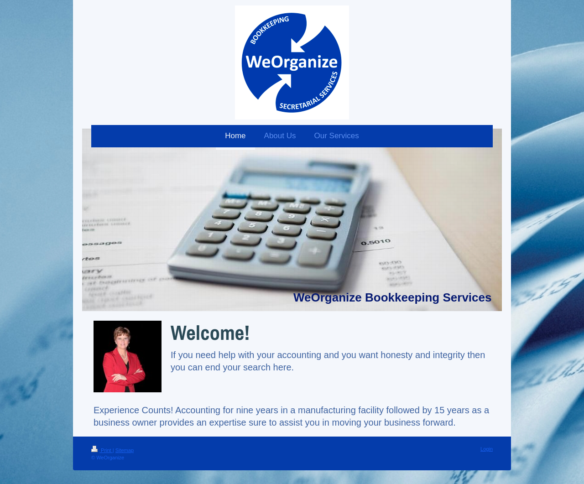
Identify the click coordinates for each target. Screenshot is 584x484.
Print (102, 450)
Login (486, 449)
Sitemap (124, 450)
